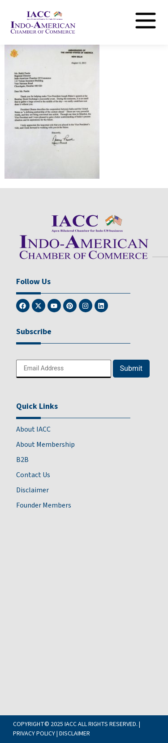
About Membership (45, 444)
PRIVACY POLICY (34, 733)
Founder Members (43, 505)
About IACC (33, 429)
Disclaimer (32, 490)
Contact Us (33, 475)
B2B (22, 460)
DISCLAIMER (74, 733)
